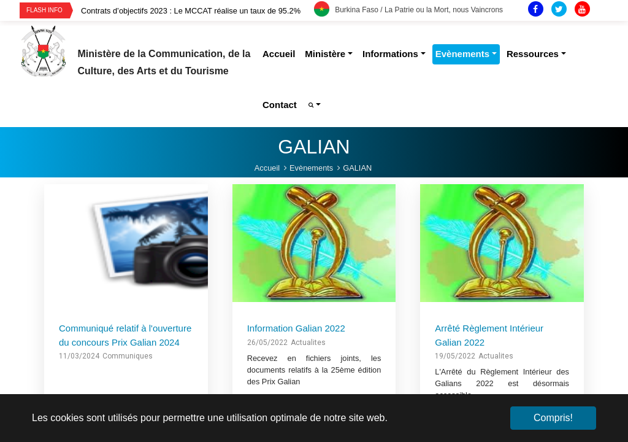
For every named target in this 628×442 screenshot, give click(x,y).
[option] (197, 10)
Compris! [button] (553, 418)
